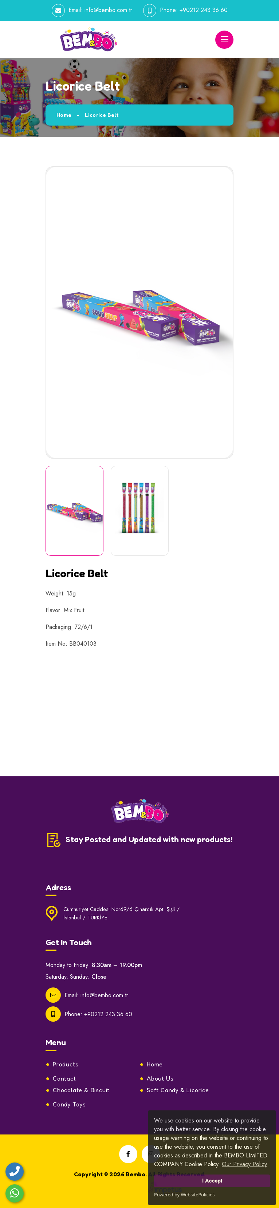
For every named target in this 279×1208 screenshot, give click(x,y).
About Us (160, 1078)
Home (63, 115)
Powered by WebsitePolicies (184, 1194)
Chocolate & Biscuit (81, 1090)
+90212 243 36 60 (204, 10)
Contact (64, 1078)
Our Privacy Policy (244, 1164)
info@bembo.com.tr (108, 10)
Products (65, 1064)
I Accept (212, 1180)
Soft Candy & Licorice (178, 1090)
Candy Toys (69, 1104)
